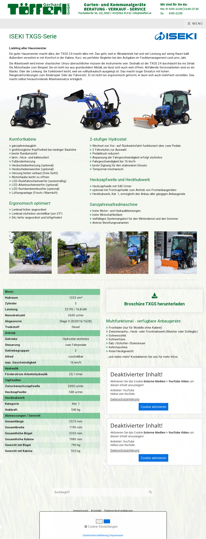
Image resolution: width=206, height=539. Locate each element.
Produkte (34, 23)
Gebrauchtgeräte (97, 23)
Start (12, 23)
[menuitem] (11, 24)
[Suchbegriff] (103, 492)
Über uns (131, 23)
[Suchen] (150, 492)
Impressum (189, 23)
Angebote (61, 23)
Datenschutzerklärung (124, 399)
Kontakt (162, 23)
